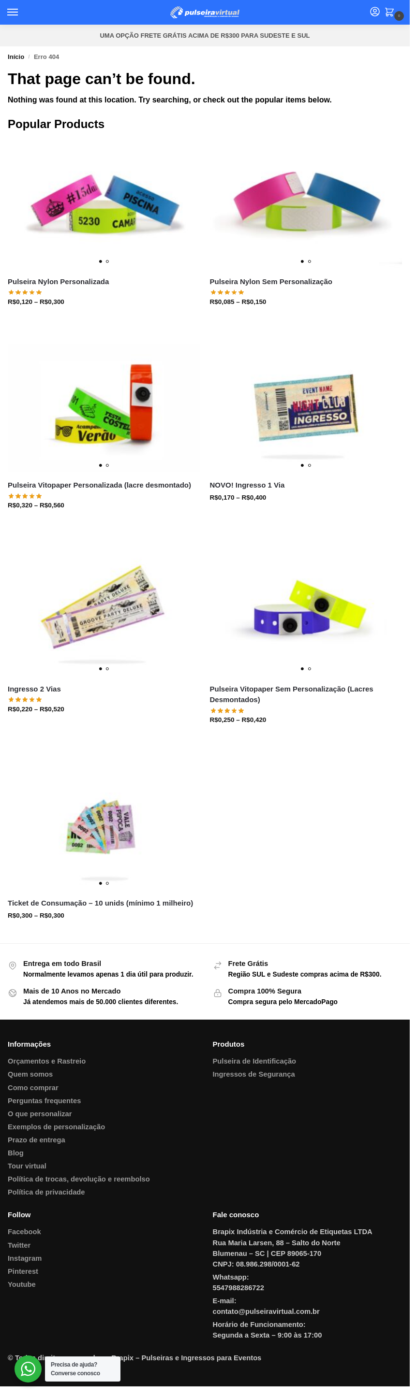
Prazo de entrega (36, 1140)
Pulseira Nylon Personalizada (58, 281)
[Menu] (21, 12)
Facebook (24, 1232)
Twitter (19, 1245)
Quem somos (30, 1074)
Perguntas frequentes (44, 1101)
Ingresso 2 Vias (34, 689)
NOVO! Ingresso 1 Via (247, 485)
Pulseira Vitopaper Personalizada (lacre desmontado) (99, 485)
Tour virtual (27, 1166)
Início (16, 56)
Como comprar (33, 1088)
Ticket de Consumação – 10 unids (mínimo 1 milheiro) (100, 903)
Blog (16, 1153)
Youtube (22, 1284)
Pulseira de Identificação (255, 1061)
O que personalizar (40, 1114)
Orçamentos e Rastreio (47, 1061)
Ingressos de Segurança (254, 1074)
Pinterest (23, 1271)
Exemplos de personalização (56, 1127)
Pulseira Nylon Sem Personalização (271, 281)
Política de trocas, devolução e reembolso (79, 1179)
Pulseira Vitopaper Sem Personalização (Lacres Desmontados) (291, 694)
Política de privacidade (46, 1192)
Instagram (25, 1258)
